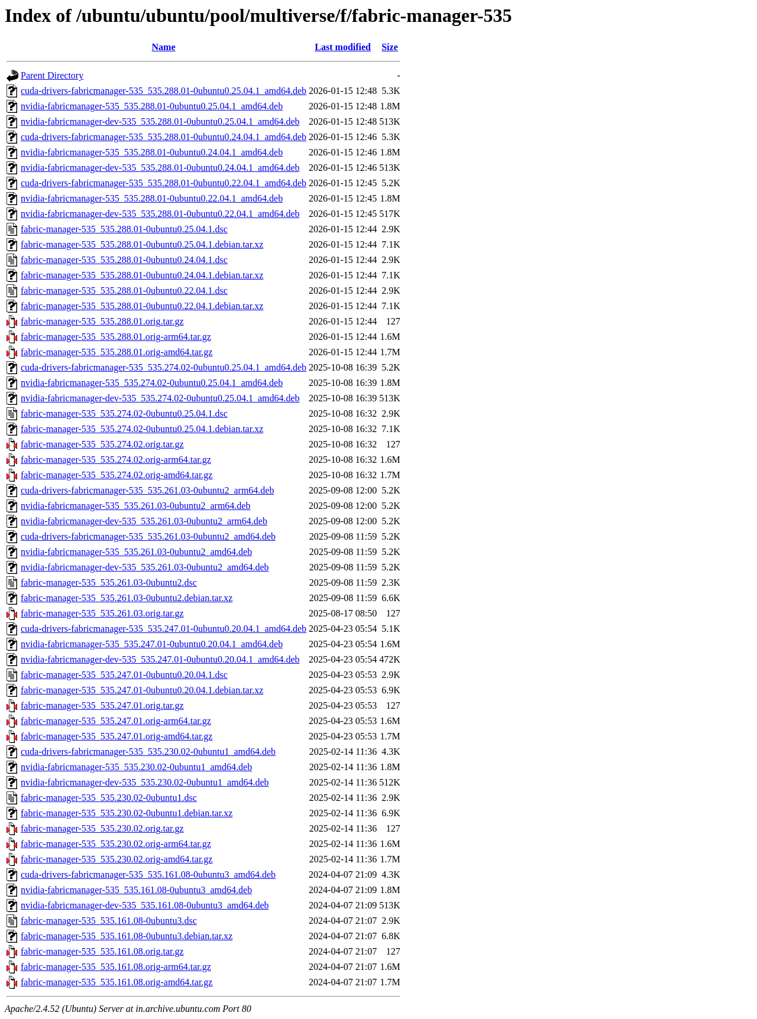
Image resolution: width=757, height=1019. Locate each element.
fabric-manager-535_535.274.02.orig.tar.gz (102, 444)
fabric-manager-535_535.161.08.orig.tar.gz (102, 951)
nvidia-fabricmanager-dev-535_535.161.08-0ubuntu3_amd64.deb (145, 905)
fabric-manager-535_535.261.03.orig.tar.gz (102, 613)
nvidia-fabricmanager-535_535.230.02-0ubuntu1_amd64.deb (136, 767)
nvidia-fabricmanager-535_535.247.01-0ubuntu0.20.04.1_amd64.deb (152, 644)
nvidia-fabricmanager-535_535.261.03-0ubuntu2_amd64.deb (136, 552)
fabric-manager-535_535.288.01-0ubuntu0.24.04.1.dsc (124, 260)
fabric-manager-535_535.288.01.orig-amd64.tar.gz (116, 352)
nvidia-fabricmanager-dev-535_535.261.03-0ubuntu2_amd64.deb (145, 567)
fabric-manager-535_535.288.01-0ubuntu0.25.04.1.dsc (124, 229)
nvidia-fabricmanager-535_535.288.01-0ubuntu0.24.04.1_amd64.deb (152, 152)
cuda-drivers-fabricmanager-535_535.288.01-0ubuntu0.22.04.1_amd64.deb (163, 183)
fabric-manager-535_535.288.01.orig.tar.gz (102, 321)
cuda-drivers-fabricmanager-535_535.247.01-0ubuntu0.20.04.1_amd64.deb (163, 629)
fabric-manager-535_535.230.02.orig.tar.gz (102, 828)
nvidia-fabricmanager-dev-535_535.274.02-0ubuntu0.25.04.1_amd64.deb (160, 398)
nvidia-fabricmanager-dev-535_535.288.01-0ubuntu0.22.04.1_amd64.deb (160, 214)
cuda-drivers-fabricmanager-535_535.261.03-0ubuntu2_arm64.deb (147, 490)
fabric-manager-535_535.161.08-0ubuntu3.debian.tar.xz (126, 936)
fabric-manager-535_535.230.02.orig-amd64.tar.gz (116, 859)
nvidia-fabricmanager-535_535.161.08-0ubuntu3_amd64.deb (136, 890)
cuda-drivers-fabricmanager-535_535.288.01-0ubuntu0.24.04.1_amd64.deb (163, 137)
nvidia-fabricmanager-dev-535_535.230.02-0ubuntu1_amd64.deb (145, 782)
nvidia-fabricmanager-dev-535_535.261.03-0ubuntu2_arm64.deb (144, 521)
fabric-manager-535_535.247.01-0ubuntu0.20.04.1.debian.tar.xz (142, 690)
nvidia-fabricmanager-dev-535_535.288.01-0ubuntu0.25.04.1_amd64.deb (160, 121)
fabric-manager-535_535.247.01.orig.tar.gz (102, 705)
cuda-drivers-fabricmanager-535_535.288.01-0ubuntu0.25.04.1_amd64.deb (163, 91)
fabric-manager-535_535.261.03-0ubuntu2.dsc (109, 582)
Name (164, 47)
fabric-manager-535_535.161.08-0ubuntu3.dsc (109, 921)
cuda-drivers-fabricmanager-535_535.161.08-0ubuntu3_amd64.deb (148, 874)
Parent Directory (52, 75)
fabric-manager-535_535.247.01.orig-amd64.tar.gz (116, 736)
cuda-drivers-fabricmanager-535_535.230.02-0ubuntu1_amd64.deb (148, 752)
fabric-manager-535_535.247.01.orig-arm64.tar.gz (116, 721)
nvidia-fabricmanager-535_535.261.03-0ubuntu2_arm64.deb (135, 506)
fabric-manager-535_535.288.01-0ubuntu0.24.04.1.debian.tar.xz (142, 275)
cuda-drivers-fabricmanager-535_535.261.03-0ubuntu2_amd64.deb (148, 536)
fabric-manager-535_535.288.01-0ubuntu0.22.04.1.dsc (124, 290)
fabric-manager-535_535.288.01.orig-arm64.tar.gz (116, 337)
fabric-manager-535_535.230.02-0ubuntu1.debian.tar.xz (126, 813)
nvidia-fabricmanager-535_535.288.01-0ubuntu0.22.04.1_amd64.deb (152, 198)
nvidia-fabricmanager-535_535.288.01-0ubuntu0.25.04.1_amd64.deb (152, 106)
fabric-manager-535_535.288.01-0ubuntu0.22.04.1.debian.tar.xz (142, 306)
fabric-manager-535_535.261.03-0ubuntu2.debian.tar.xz (126, 598)
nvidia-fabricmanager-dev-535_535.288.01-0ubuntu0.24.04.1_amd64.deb (160, 168)
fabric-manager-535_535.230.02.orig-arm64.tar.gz (116, 844)
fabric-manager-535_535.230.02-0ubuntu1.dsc (109, 798)
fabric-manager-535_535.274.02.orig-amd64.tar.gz (116, 475)
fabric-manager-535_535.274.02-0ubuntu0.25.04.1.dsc (124, 413)
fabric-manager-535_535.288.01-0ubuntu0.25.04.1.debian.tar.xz (142, 244)
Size (389, 47)
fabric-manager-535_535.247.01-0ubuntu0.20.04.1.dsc (124, 675)
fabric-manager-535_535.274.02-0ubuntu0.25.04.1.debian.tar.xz (142, 429)
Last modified (343, 47)
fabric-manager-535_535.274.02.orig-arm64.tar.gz (116, 460)
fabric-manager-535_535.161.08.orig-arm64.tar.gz (116, 967)
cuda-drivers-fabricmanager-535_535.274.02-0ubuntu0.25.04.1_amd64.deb (163, 367)
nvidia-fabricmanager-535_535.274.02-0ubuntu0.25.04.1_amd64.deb (152, 383)
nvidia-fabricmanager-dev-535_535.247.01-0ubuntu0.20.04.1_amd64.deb (160, 659)
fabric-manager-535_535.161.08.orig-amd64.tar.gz (116, 982)
